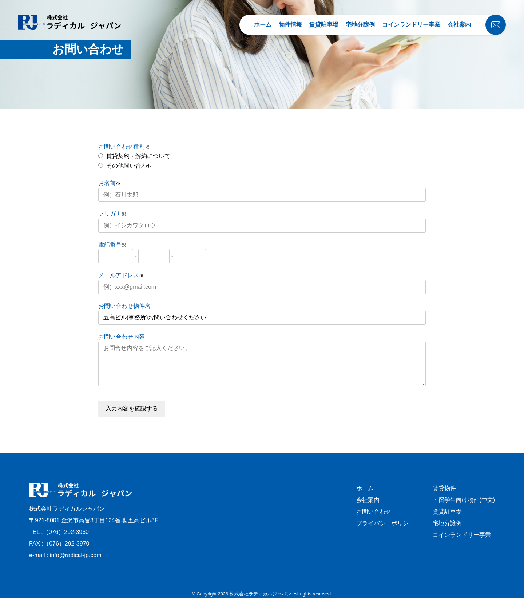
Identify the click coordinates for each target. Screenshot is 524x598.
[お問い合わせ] (478, 20)
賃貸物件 (444, 488)
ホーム (262, 24)
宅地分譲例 (360, 24)
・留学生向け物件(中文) (464, 500)
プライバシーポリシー (385, 523)
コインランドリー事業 (411, 24)
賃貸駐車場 (323, 24)
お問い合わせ (373, 511)
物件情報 (290, 24)
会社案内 (459, 24)
